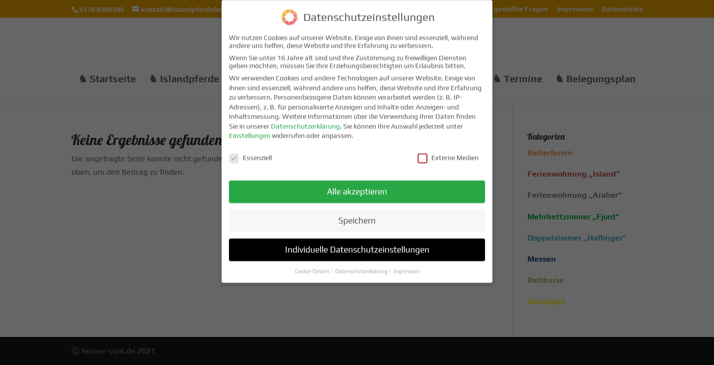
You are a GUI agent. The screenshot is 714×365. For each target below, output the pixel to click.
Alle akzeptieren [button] (357, 185)
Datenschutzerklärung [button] (362, 265)
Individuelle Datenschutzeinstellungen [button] (357, 243)
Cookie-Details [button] (312, 265)
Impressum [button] (406, 265)
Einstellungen (249, 130)
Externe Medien (448, 152)
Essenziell (250, 152)
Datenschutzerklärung (305, 120)
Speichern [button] (357, 214)
